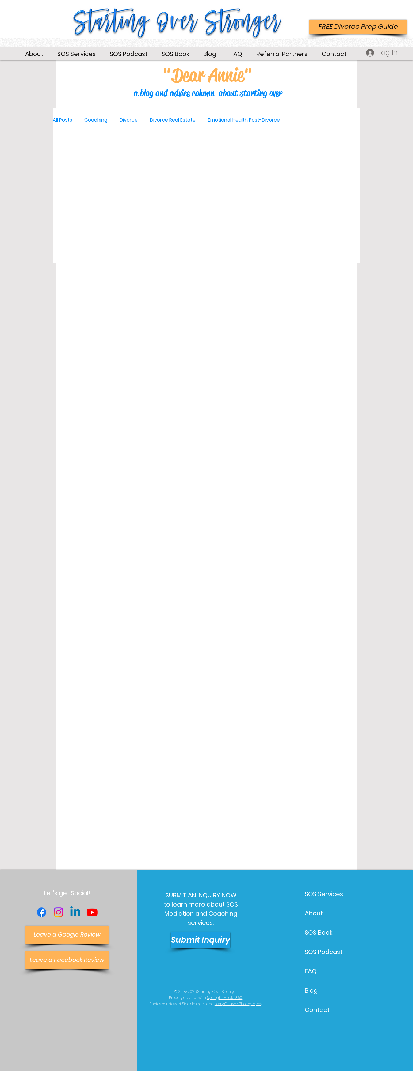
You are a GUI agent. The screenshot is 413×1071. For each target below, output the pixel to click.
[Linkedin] (75, 912)
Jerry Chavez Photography (238, 1003)
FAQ (311, 971)
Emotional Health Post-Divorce (244, 120)
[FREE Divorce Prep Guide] (358, 27)
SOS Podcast (323, 952)
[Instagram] (58, 912)
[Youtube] (92, 912)
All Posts (62, 120)
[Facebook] (41, 912)
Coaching (95, 120)
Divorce (129, 120)
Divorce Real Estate (173, 120)
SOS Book (318, 932)
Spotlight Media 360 (224, 997)
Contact (317, 1009)
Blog (311, 990)
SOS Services (324, 894)
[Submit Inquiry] (200, 940)
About (314, 913)
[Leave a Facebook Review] (67, 960)
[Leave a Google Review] (67, 935)
